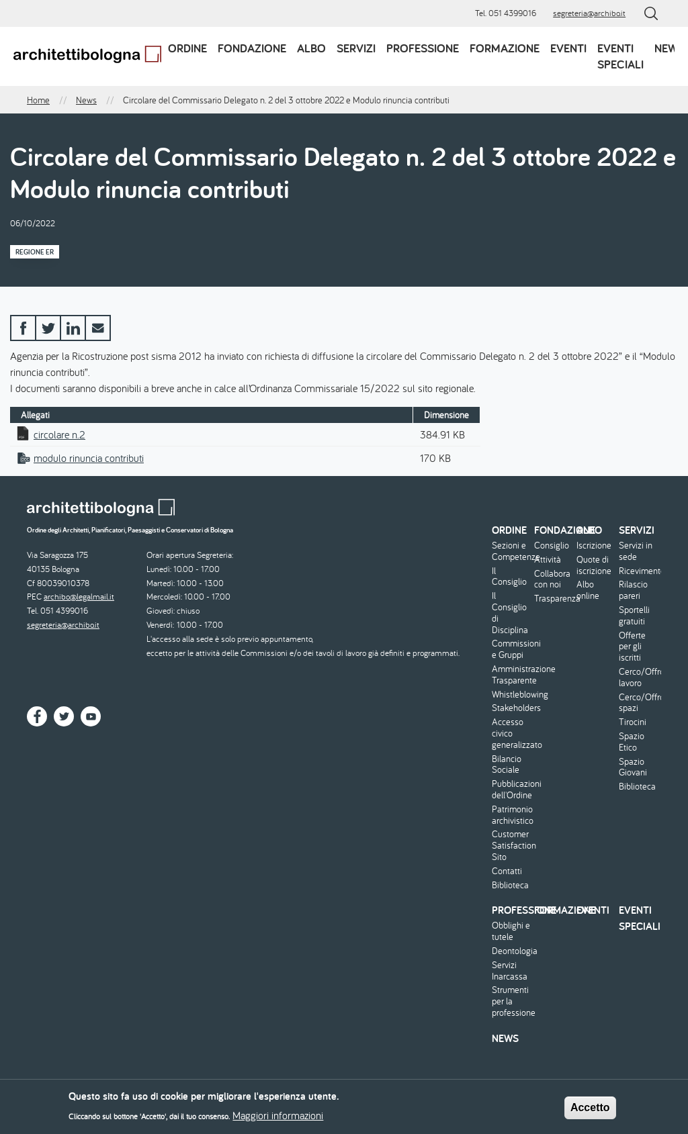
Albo (311, 48)
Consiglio (551, 545)
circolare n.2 (59, 434)
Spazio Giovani (633, 767)
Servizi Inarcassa (509, 970)
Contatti (507, 871)
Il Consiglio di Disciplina (510, 612)
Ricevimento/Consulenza (638, 571)
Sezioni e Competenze (511, 551)
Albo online (587, 590)
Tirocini (632, 722)
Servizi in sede (635, 551)
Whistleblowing (511, 694)
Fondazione (252, 48)
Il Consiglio (509, 576)
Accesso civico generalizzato (511, 733)
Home (38, 100)
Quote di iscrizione (593, 565)
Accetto (590, 1111)
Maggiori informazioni (277, 1120)
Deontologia (511, 951)
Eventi (568, 48)
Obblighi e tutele (511, 931)
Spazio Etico (631, 741)
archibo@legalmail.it (79, 596)
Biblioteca (510, 885)
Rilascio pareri (633, 590)
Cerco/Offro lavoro (638, 677)
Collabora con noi (552, 579)
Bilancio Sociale (506, 764)
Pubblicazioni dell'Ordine (511, 789)
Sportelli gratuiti (634, 615)
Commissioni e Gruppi (511, 649)
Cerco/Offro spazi (638, 703)
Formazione (505, 48)
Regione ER (34, 251)
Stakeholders (511, 708)
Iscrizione (593, 545)
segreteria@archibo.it (589, 13)
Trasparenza (553, 598)
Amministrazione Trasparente (511, 674)
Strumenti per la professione (511, 1001)
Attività (547, 559)
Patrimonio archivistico (511, 815)
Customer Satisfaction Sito (511, 845)
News (669, 48)
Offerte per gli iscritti (632, 646)
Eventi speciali (620, 56)
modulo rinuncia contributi (89, 458)
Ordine (187, 48)
